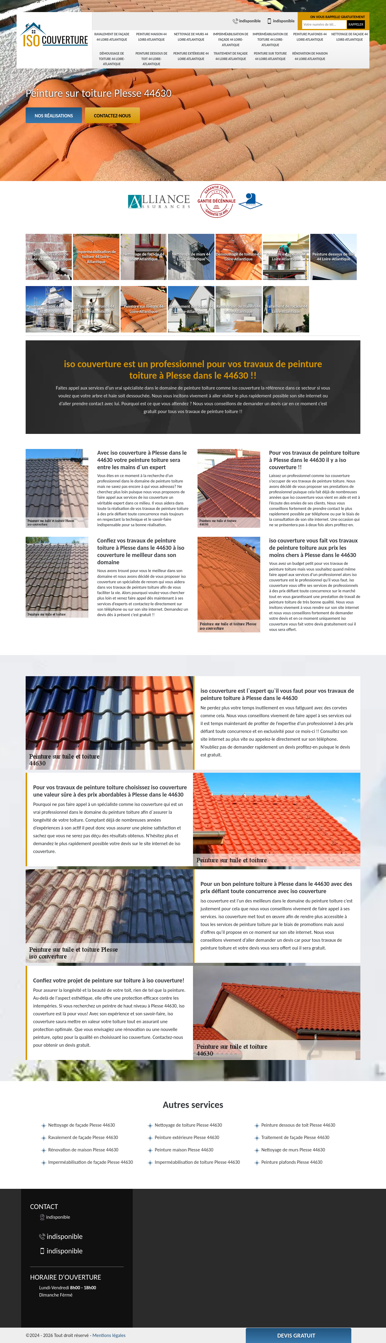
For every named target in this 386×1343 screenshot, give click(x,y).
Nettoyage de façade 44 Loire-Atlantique (349, 37)
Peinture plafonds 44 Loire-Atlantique (310, 37)
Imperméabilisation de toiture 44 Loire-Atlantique (270, 39)
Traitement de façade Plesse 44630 (295, 1137)
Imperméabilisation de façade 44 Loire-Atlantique (230, 39)
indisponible (247, 21)
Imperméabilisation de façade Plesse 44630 (90, 1162)
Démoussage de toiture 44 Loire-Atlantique (112, 59)
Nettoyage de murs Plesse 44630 (293, 1150)
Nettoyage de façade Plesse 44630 (81, 1125)
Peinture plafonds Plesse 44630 (291, 1162)
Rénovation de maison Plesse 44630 (83, 1150)
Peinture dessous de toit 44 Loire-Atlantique (151, 59)
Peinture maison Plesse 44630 (184, 1150)
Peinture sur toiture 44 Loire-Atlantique (270, 56)
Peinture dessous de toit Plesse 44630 (298, 1125)
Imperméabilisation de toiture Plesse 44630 (197, 1162)
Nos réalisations (54, 116)
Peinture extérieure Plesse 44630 (187, 1137)
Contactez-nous (112, 116)
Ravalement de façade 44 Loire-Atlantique (111, 37)
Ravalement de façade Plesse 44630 (83, 1137)
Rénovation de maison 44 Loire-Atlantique (309, 56)
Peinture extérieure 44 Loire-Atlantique (191, 56)
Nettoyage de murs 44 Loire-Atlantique (191, 37)
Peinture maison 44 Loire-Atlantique (151, 37)
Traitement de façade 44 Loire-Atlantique (231, 56)
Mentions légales (108, 1335)
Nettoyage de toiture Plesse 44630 (188, 1125)
